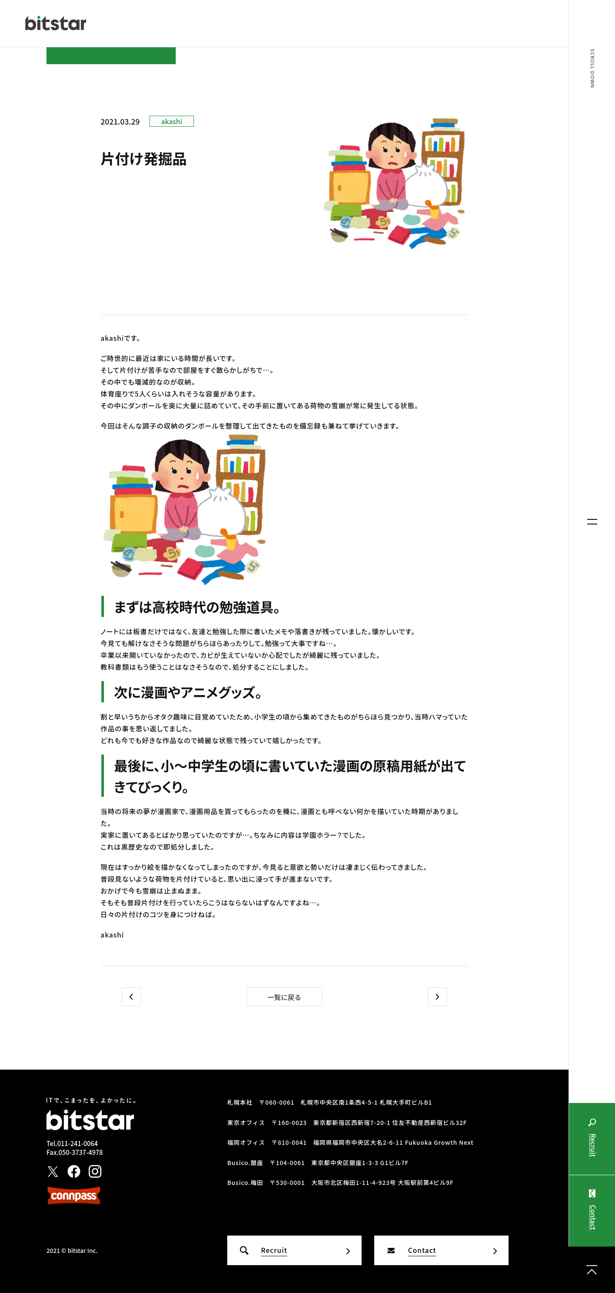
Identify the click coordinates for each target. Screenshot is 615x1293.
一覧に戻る (284, 997)
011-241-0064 (77, 1143)
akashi (171, 121)
